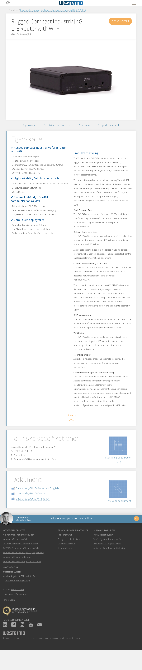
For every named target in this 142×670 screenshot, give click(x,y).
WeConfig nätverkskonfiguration (107, 555)
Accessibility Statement (74, 655)
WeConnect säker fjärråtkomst (107, 560)
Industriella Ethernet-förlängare (17, 573)
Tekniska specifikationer (57, 125)
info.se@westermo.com (20, 610)
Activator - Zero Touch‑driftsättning (109, 564)
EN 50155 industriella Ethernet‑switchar (20, 560)
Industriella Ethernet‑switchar (16, 555)
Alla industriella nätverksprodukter (18, 551)
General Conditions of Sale (54, 655)
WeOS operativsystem (103, 551)
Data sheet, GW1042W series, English (40, 504)
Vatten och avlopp (66, 564)
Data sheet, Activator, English (36, 514)
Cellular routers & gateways (54, 9)
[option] (71, 79)
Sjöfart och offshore (66, 560)
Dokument (85, 125)
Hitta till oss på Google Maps (17, 597)
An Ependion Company (25, 655)
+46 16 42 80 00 (17, 606)
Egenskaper (28, 125)
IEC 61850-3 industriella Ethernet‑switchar (21, 564)
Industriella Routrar (29, 9)
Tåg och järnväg (65, 551)
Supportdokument (110, 125)
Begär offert (120, 21)
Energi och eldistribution (69, 555)
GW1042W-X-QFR (77, 9)
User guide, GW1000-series (34, 509)
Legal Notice (39, 655)
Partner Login (9, 616)
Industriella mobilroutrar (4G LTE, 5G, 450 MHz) (23, 569)
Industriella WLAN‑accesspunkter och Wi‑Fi (22, 578)
